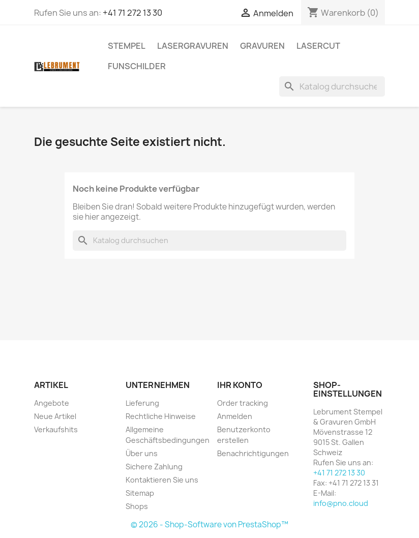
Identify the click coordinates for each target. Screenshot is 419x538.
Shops (137, 506)
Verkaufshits (56, 429)
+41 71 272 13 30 (132, 12)
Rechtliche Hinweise (161, 416)
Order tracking (242, 403)
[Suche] (332, 86)
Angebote (51, 403)
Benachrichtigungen (253, 453)
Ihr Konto (239, 385)
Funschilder (137, 66)
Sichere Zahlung (154, 466)
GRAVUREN (262, 45)
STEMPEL (126, 45)
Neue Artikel (55, 416)
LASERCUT (318, 45)
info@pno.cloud (340, 503)
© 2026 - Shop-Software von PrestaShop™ (209, 524)
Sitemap (140, 493)
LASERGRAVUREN (192, 45)
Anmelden (234, 416)
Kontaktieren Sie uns (162, 480)
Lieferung (142, 403)
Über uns (142, 453)
